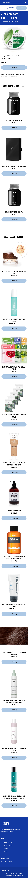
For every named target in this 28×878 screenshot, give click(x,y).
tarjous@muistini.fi (6, 2)
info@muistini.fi (7, 862)
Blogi (5, 851)
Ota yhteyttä (13, 873)
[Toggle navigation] (3, 7)
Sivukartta (20, 875)
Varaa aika (21, 8)
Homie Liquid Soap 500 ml (14, 511)
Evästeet (20, 873)
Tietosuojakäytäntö (10, 875)
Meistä (6, 848)
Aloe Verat (15, 22)
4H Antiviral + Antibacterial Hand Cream (14, 166)
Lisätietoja (14, 67)
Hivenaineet (6, 22)
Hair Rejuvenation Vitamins (14, 120)
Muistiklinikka (8, 842)
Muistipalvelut (8, 845)
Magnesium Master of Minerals (14, 212)
